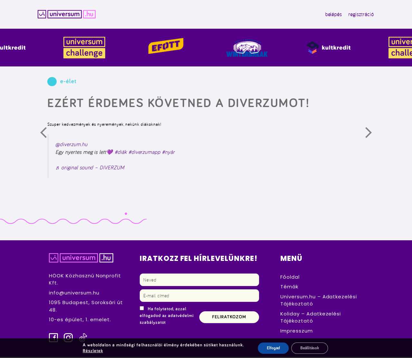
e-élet (68, 82)
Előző (47, 135)
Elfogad (271, 348)
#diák (121, 153)
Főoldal (290, 277)
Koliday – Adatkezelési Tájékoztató (310, 318)
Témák (289, 287)
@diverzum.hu (71, 145)
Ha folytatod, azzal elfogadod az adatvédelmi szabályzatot (167, 316)
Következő (372, 135)
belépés (329, 15)
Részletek (91, 351)
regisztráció (356, 15)
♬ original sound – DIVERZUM (89, 168)
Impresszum (296, 331)
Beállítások (310, 348)
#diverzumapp (144, 153)
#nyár (168, 153)
